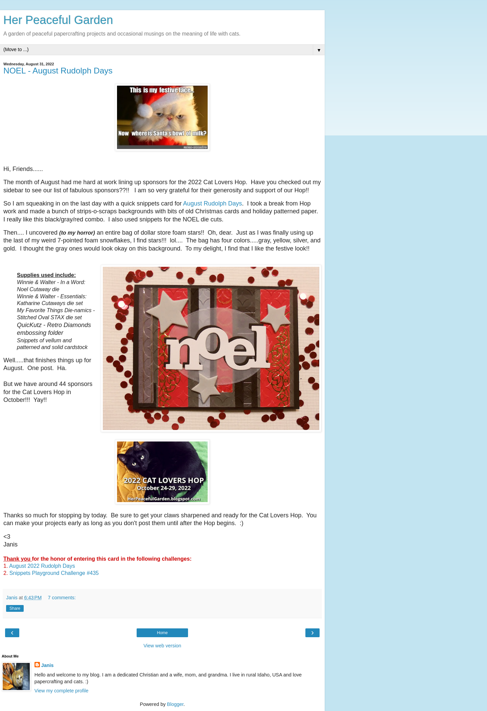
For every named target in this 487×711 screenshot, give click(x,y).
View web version (162, 645)
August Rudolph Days (212, 203)
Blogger (175, 704)
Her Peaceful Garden (58, 20)
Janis (47, 665)
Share (14, 608)
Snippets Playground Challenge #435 (54, 573)
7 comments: (62, 597)
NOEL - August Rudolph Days (58, 70)
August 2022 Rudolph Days (42, 566)
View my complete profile (61, 690)
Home (162, 632)
